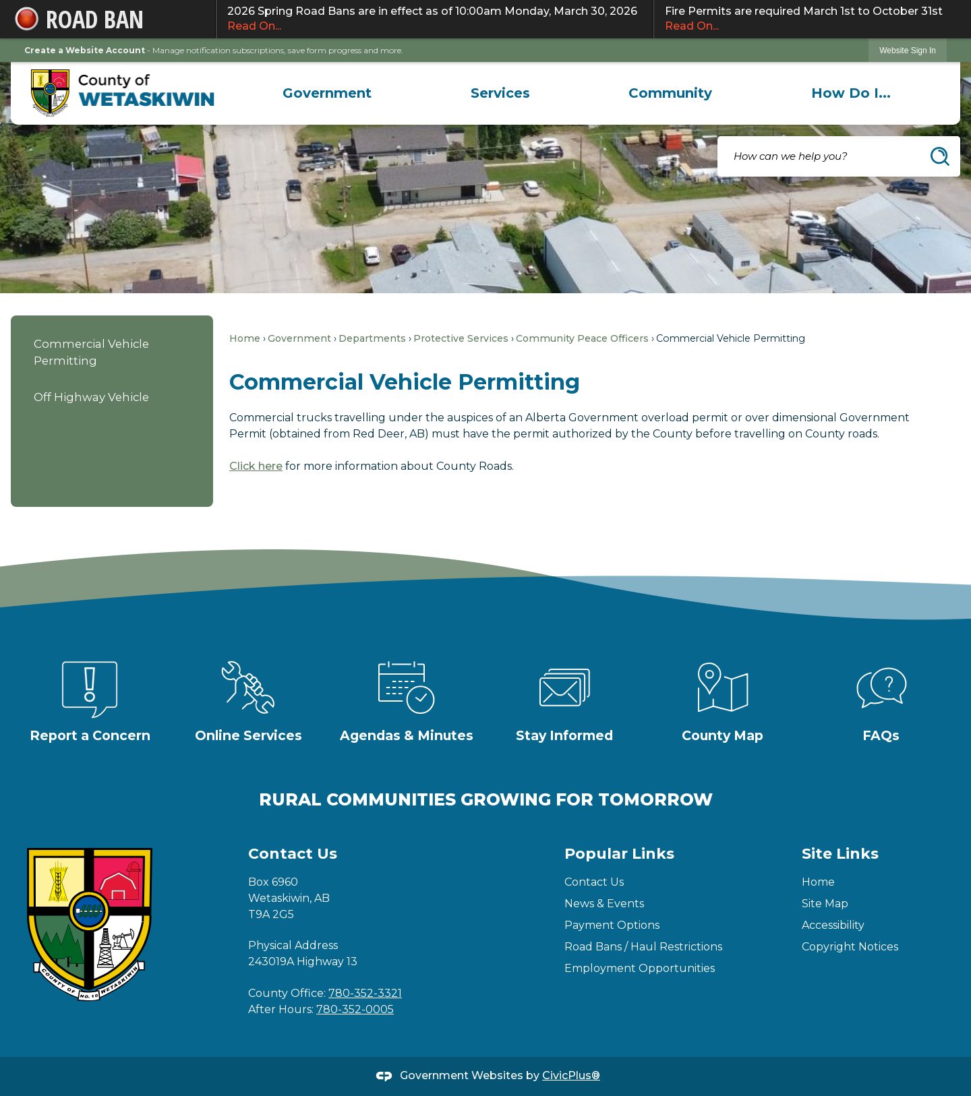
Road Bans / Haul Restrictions (643, 946)
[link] (908, 50)
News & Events (604, 903)
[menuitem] (327, 93)
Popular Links (619, 854)
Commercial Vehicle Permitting (91, 352)
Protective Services (460, 338)
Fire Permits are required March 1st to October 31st (806, 19)
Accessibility (833, 925)
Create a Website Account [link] (84, 50)
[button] (940, 156)
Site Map (825, 903)
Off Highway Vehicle (91, 397)
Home (244, 338)
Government (299, 338)
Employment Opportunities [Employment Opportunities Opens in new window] (639, 968)
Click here (256, 466)
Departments (372, 338)
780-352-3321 (365, 993)
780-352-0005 (355, 1009)
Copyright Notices (850, 946)
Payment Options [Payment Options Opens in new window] (611, 925)
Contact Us (594, 882)
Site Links (840, 854)
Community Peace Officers (582, 338)
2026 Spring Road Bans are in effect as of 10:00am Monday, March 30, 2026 (434, 19)
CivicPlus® (571, 1075)
